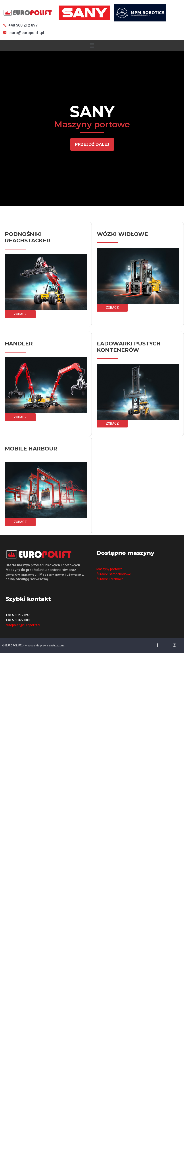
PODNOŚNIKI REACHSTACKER (27, 237)
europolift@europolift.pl (23, 625)
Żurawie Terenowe (109, 579)
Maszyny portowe (109, 569)
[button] (92, 144)
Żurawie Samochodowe (113, 574)
